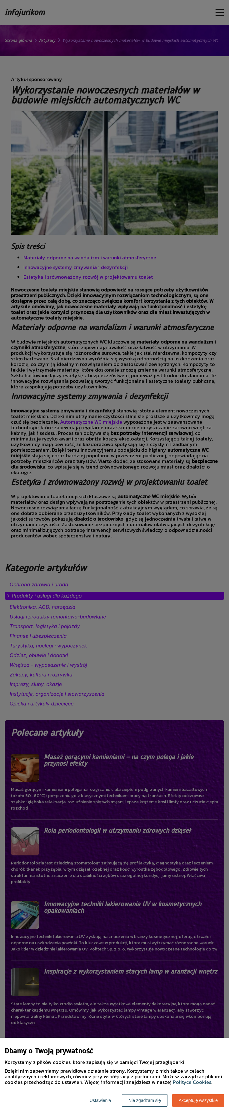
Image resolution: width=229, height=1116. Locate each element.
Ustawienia (100, 1100)
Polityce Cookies (192, 1082)
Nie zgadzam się (144, 1100)
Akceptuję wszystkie (198, 1100)
